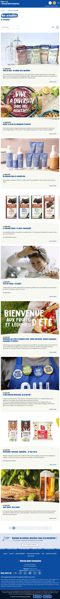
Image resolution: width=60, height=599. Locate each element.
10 (46, 528)
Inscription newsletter (30, 544)
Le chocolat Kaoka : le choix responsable (17, 228)
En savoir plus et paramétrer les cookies (20, 596)
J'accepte (47, 596)
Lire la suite (53, 81)
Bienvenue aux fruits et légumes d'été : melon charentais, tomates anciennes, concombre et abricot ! (30, 340)
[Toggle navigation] (58, 3)
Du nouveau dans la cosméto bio (14, 176)
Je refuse (37, 596)
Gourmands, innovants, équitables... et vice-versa (20, 452)
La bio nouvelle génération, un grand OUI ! (17, 395)
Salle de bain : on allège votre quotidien (16, 71)
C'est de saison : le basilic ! (12, 284)
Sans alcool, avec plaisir (11, 507)
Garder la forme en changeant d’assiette (17, 124)
